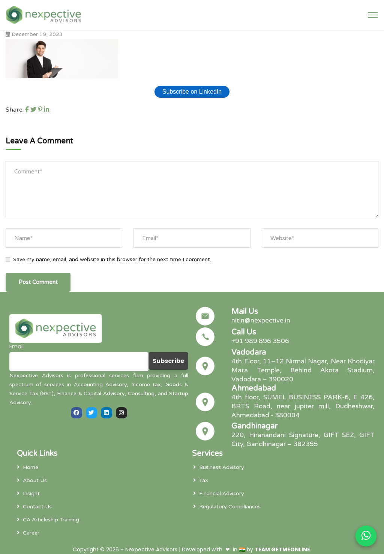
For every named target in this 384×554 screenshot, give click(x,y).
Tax (203, 480)
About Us (35, 480)
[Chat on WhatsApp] (366, 536)
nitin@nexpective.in (260, 320)
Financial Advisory (221, 493)
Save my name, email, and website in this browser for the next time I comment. (112, 259)
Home (30, 467)
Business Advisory (221, 467)
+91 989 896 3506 (260, 341)
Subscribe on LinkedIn (192, 91)
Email (16, 346)
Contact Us (37, 506)
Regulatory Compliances (230, 506)
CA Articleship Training (51, 520)
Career (31, 533)
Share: (15, 109)
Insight (31, 493)
